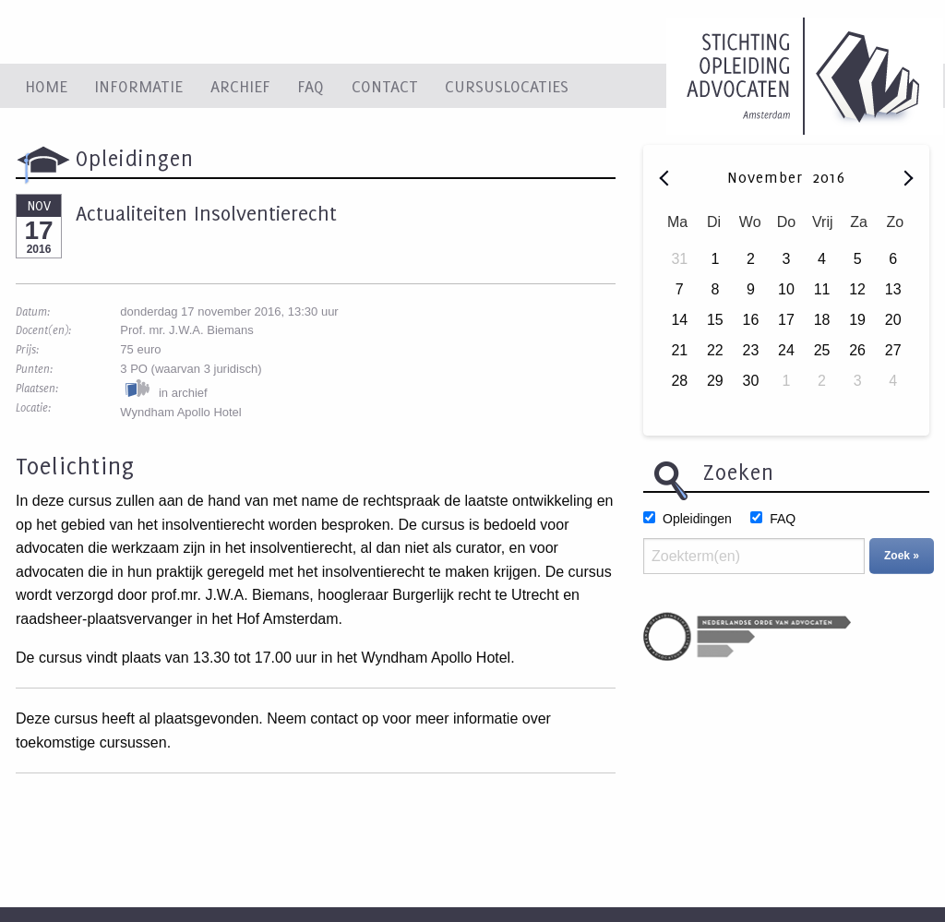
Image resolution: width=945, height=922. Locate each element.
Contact (385, 86)
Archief (240, 86)
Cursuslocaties (506, 86)
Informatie (138, 86)
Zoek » (901, 555)
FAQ (310, 86)
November (767, 177)
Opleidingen (697, 518)
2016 (828, 177)
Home (46, 86)
